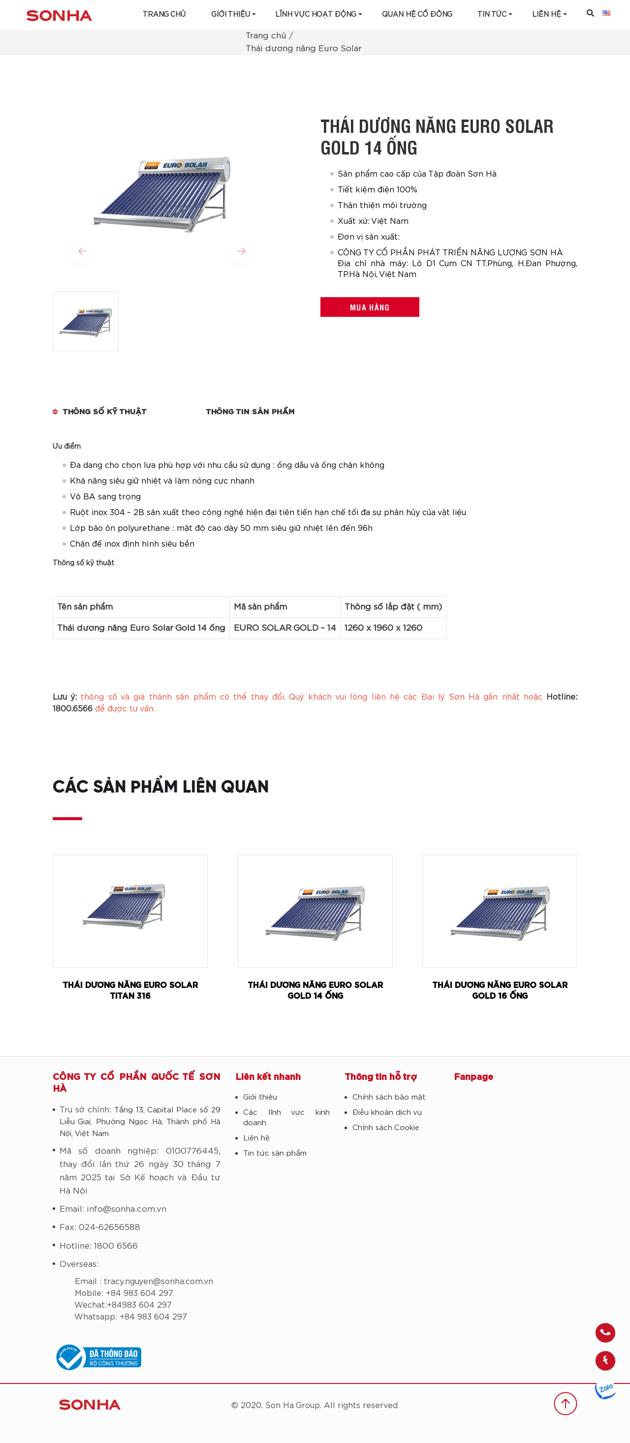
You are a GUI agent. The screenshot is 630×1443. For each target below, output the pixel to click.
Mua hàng (370, 307)
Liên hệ (256, 1138)
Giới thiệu (230, 14)
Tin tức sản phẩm (275, 1153)
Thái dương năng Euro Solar (304, 48)
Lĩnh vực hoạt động (315, 14)
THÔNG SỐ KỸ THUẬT (105, 412)
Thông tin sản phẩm (250, 412)
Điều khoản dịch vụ (387, 1112)
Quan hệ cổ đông (417, 14)
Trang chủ (164, 14)
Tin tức (491, 14)
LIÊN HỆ (546, 14)
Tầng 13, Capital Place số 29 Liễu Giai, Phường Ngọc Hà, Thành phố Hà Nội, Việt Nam (140, 1121)
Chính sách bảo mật (389, 1097)
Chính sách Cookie (385, 1128)
